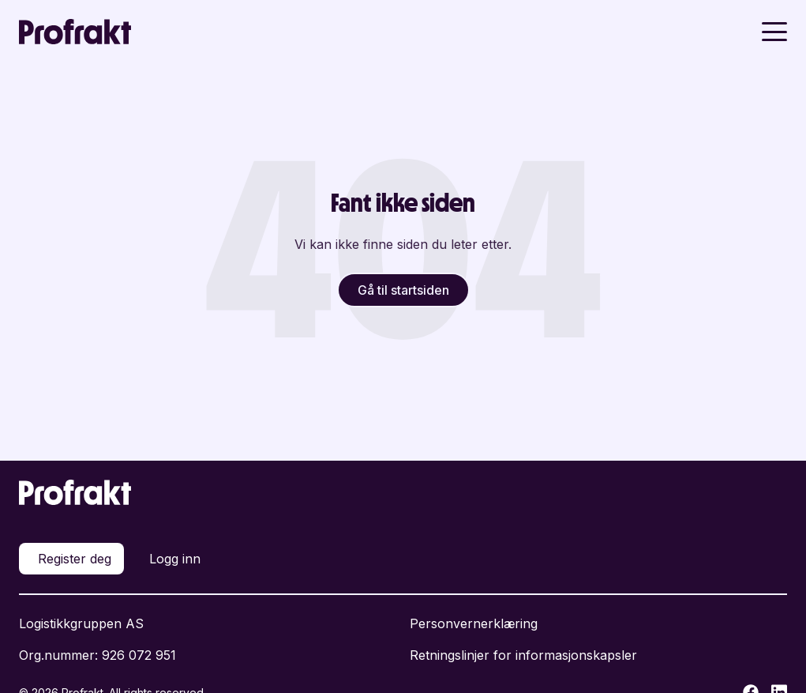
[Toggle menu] (774, 31)
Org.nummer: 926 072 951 (97, 655)
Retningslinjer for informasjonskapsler (523, 655)
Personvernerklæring (474, 623)
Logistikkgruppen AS (81, 623)
